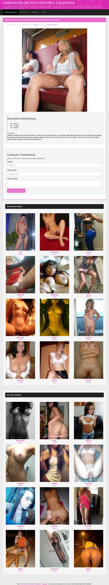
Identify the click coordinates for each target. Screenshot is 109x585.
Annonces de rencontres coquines (39, 3)
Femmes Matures (52, 24)
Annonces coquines (11, 12)
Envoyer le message (16, 191)
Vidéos (43, 12)
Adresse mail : (12, 170)
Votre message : (12, 179)
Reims (36, 24)
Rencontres (24, 12)
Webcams (34, 12)
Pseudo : (10, 162)
